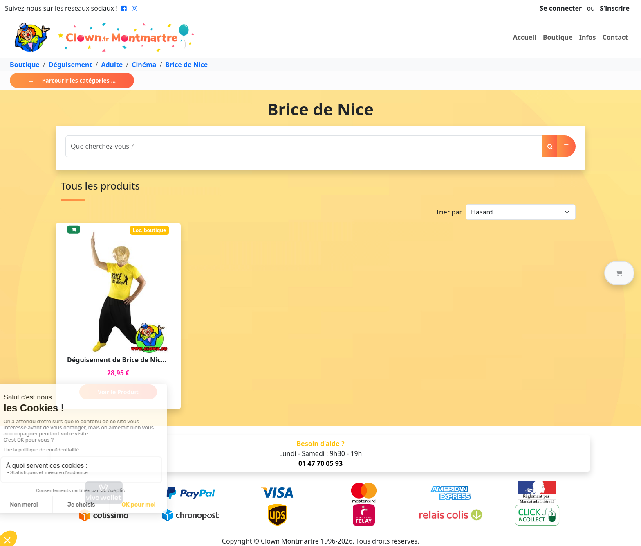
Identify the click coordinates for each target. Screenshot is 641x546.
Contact (615, 37)
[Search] (304, 146)
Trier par (449, 212)
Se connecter (561, 8)
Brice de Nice (186, 64)
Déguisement (70, 64)
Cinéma (144, 64)
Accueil (524, 37)
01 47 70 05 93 (320, 463)
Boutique (558, 37)
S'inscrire (615, 8)
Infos (587, 37)
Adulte (112, 64)
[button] (619, 273)
